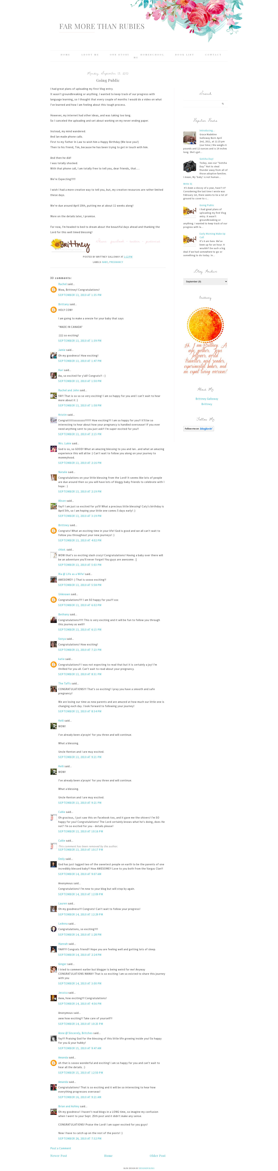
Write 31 (187, 183)
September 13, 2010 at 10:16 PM (80, 831)
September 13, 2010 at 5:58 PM (80, 585)
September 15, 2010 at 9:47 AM (79, 1048)
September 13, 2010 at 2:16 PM (80, 463)
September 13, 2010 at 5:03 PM (80, 564)
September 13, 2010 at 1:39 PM (80, 340)
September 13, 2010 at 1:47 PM (80, 361)
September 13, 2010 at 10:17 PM (80, 849)
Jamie (62, 350)
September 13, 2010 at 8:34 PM (80, 711)
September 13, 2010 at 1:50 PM (80, 381)
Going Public (207, 205)
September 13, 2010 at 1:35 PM (80, 295)
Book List (184, 54)
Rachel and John (68, 390)
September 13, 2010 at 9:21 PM (80, 757)
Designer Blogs (146, 1168)
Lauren (62, 903)
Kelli (61, 720)
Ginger (62, 964)
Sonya (62, 638)
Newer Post (58, 1156)
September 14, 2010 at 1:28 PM (80, 934)
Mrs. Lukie (64, 443)
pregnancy (116, 262)
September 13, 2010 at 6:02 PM (80, 605)
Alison (62, 500)
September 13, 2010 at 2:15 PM (80, 434)
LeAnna (63, 923)
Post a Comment (60, 1148)
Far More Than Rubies (102, 26)
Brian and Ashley (68, 1106)
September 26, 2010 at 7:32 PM (80, 1138)
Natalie (62, 472)
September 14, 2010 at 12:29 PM (80, 914)
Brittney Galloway (207, 398)
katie (61, 659)
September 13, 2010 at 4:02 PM (80, 540)
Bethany (63, 614)
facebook (117, 241)
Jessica (63, 992)
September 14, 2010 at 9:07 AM (79, 874)
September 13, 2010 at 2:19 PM (80, 491)
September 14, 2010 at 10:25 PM (80, 1023)
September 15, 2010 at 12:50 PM (80, 1072)
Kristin (62, 414)
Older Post (158, 1156)
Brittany (63, 304)
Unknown (64, 594)
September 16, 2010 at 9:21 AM (79, 1097)
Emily (61, 859)
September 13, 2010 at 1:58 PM (80, 405)
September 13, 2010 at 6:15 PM (80, 629)
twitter (135, 241)
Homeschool (152, 54)
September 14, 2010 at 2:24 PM (80, 954)
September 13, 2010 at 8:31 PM (80, 674)
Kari (60, 370)
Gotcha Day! (206, 158)
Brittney (63, 525)
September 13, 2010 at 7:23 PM (80, 649)
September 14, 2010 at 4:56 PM (80, 1003)
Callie (61, 812)
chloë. (62, 549)
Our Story (120, 54)
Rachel (62, 284)
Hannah (63, 943)
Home (65, 54)
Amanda (63, 1057)
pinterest (153, 241)
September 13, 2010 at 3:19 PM (80, 516)
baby (105, 262)
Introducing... (207, 130)
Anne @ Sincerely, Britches (75, 1033)
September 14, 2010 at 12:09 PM (80, 894)
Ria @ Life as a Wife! (71, 574)
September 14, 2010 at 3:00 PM (80, 983)
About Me (90, 54)
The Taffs (64, 683)
